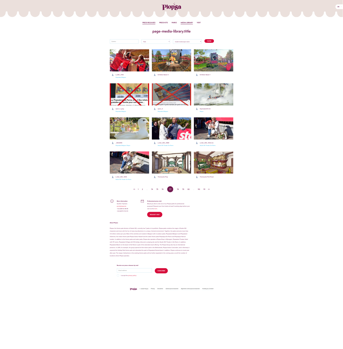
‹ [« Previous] (134, 189)
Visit (199, 22)
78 (178, 189)
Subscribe (161, 271)
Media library (187, 22)
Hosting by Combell (207, 288)
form (155, 209)
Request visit (155, 215)
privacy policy (132, 275)
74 (152, 189)
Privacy (153, 288)
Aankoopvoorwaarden (172, 288)
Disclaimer (160, 288)
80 (189, 189)
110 (199, 189)
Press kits (163, 22)
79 (183, 189)
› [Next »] (208, 189)
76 (163, 189)
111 (204, 189)
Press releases (148, 22)
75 (157, 189)
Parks (174, 22)
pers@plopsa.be (121, 206)
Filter (209, 41)
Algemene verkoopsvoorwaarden (190, 288)
